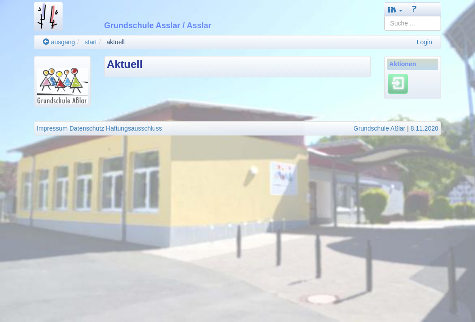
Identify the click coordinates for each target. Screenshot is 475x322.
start (91, 42)
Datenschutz (86, 128)
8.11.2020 (424, 128)
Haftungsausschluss (134, 128)
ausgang (59, 42)
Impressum (52, 128)
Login (424, 42)
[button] (395, 10)
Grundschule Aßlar (379, 128)
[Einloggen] (398, 83)
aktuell (115, 42)
